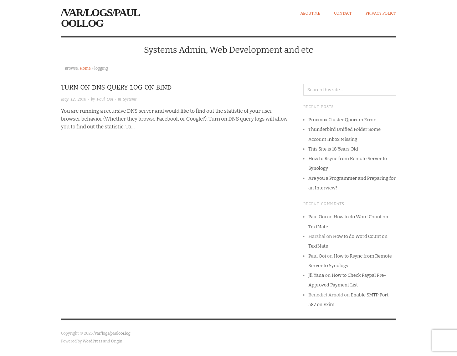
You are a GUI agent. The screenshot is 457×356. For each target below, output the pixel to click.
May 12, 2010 (73, 99)
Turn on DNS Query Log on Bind (116, 87)
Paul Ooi (105, 99)
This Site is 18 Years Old (333, 149)
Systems (130, 99)
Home (85, 68)
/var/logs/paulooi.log (100, 17)
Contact (343, 13)
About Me (310, 13)
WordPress (93, 341)
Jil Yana (316, 275)
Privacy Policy (380, 13)
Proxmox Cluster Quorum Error (341, 119)
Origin (116, 341)
